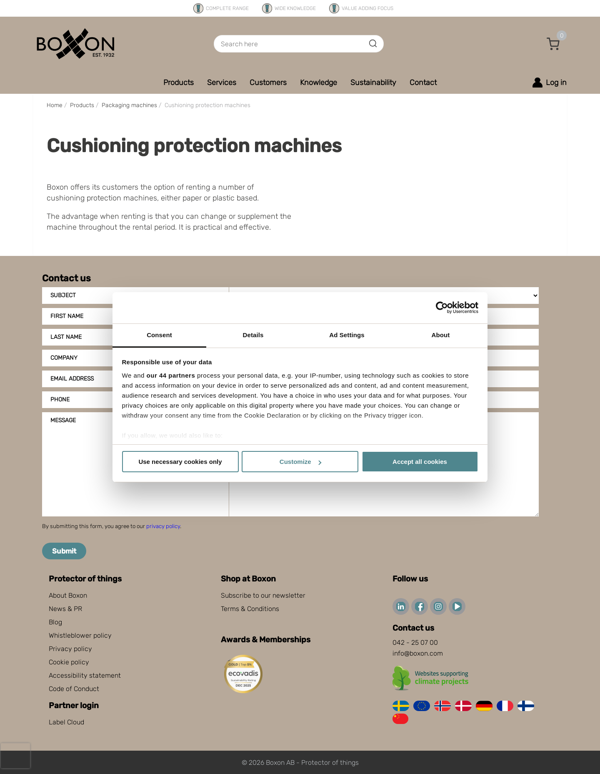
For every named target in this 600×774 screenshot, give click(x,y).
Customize (300, 461)
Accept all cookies (419, 461)
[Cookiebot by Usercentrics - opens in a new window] (441, 307)
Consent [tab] (159, 334)
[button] (553, 43)
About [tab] (441, 334)
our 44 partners (171, 375)
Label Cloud (66, 722)
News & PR (65, 609)
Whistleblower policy (80, 635)
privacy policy (163, 526)
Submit (64, 551)
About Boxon (68, 595)
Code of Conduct (74, 689)
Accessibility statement (85, 675)
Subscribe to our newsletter (263, 595)
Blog (55, 622)
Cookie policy (69, 662)
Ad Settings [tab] (346, 334)
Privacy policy (70, 649)
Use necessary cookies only (180, 461)
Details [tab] (253, 334)
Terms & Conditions (250, 609)
